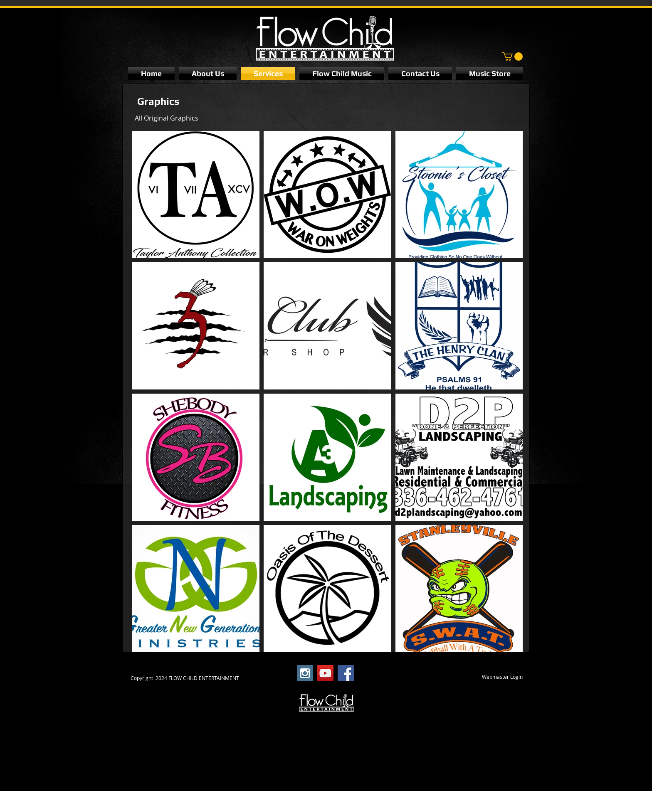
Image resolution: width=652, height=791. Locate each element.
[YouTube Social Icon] (325, 673)
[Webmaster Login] (502, 677)
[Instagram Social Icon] (305, 673)
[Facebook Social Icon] (346, 673)
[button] (512, 56)
